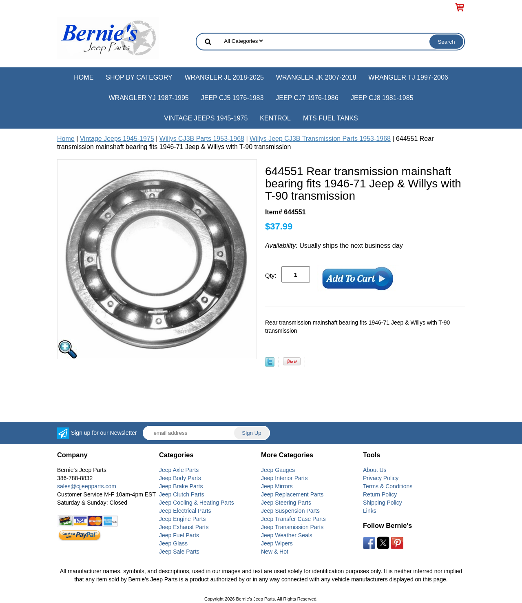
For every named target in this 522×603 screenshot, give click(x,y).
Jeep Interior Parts (284, 478)
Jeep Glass (173, 543)
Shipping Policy (382, 502)
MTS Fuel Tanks (330, 118)
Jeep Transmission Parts (292, 527)
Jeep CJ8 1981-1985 (382, 97)
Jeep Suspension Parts (290, 510)
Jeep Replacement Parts (292, 494)
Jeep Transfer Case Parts (293, 519)
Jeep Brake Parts (181, 486)
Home (83, 77)
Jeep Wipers (277, 543)
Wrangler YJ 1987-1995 (148, 97)
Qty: (270, 275)
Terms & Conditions (387, 486)
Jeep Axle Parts (179, 470)
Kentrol (275, 118)
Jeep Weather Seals (286, 535)
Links (369, 510)
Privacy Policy (380, 478)
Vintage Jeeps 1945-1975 (206, 118)
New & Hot (274, 551)
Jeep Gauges (278, 470)
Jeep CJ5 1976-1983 (232, 97)
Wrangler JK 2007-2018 (316, 77)
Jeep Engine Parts (182, 519)
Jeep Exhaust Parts (183, 527)
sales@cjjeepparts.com (86, 486)
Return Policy (380, 494)
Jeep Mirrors (277, 486)
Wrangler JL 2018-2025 (224, 77)
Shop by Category (139, 77)
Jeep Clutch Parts (181, 494)
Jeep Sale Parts (179, 551)
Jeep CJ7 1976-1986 (307, 97)
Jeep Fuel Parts (179, 535)
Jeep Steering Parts (286, 502)
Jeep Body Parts (180, 478)
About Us (375, 470)
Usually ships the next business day (334, 245)
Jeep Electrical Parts (185, 510)
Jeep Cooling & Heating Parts (196, 502)
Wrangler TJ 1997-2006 (408, 77)
